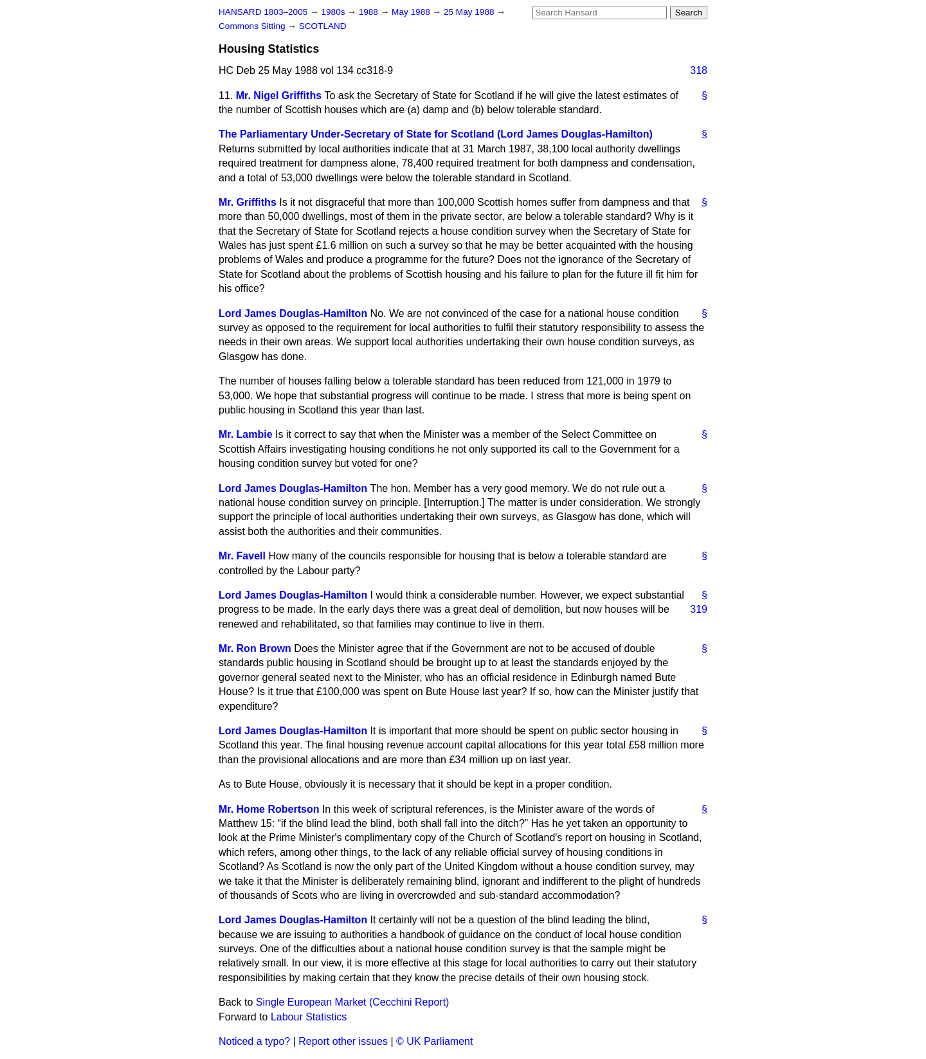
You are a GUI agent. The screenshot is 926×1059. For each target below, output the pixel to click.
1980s (334, 12)
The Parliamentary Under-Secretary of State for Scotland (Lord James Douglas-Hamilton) (436, 134)
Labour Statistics (309, 1016)
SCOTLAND (323, 26)
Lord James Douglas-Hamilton (293, 313)
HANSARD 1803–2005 (263, 12)
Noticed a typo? (254, 1041)
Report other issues (343, 1041)
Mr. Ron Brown (255, 648)
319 (698, 609)
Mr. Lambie (246, 434)
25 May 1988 (470, 12)
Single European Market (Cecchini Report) (352, 1002)
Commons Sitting (253, 26)
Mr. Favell (242, 555)
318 (698, 70)
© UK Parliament (434, 1041)
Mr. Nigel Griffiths (279, 95)
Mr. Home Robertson (269, 809)
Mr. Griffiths (248, 202)
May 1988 (412, 12)
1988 (370, 12)
